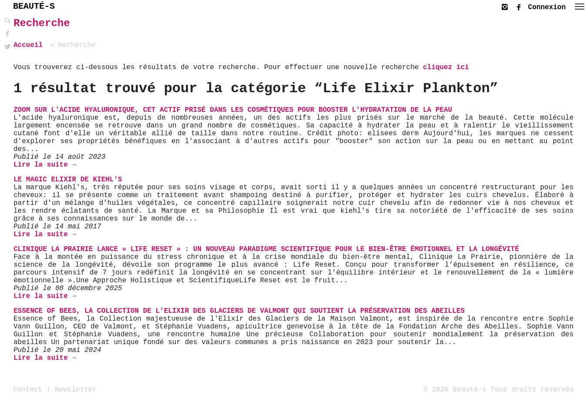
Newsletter (76, 389)
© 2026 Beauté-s (454, 389)
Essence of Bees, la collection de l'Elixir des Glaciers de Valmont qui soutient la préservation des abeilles (239, 311)
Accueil (28, 45)
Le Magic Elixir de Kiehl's (67, 180)
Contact (27, 389)
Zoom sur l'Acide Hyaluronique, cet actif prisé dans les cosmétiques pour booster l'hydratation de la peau (232, 110)
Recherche (41, 23)
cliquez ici (446, 67)
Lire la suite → (44, 165)
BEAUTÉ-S (34, 6)
